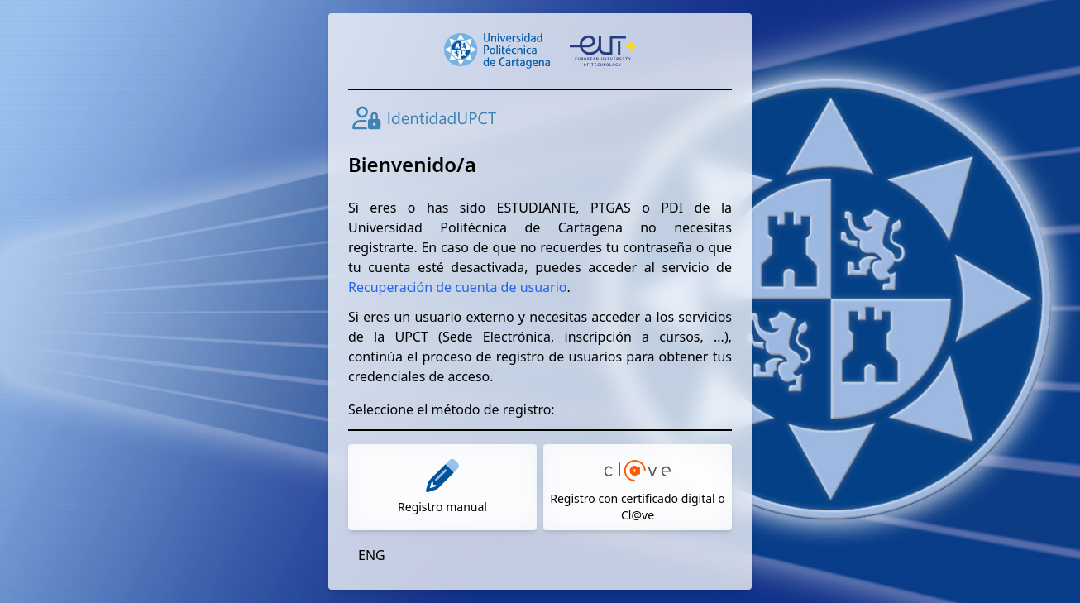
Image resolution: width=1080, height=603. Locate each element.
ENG (371, 555)
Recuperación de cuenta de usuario (457, 287)
